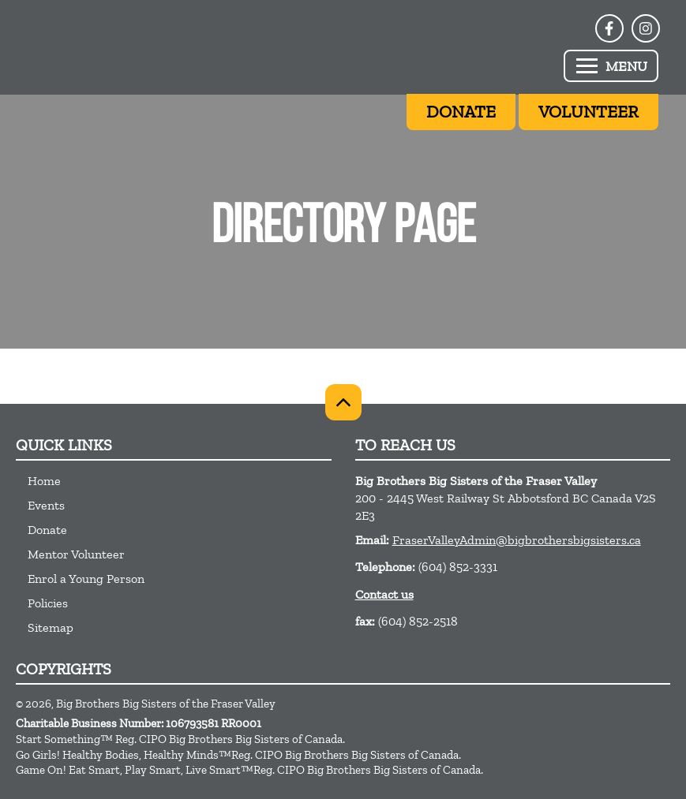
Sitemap (50, 627)
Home (44, 480)
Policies (48, 603)
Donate (47, 529)
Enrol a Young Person (86, 578)
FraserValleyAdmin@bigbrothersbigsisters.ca (516, 539)
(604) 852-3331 (457, 566)
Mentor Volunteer (76, 554)
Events (46, 505)
